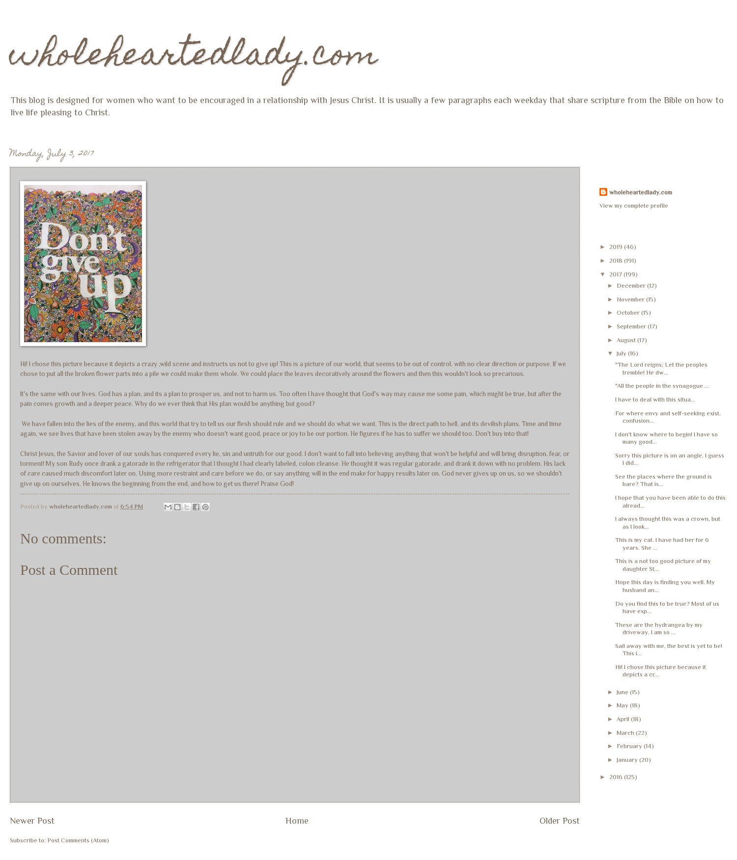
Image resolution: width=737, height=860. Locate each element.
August (627, 340)
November (631, 299)
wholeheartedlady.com (194, 57)
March (626, 732)
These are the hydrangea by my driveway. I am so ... (659, 628)
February (630, 746)
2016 (616, 776)
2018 (616, 260)
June (623, 692)
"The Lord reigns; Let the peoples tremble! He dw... (661, 368)
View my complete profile (633, 205)
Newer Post (32, 821)
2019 (616, 246)
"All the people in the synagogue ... (662, 385)
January (628, 759)
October (629, 312)
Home (297, 821)
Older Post (559, 821)
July (622, 353)
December (632, 285)
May (623, 705)
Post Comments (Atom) (78, 840)
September (632, 326)
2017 (616, 274)
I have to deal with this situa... (655, 399)
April (624, 719)
